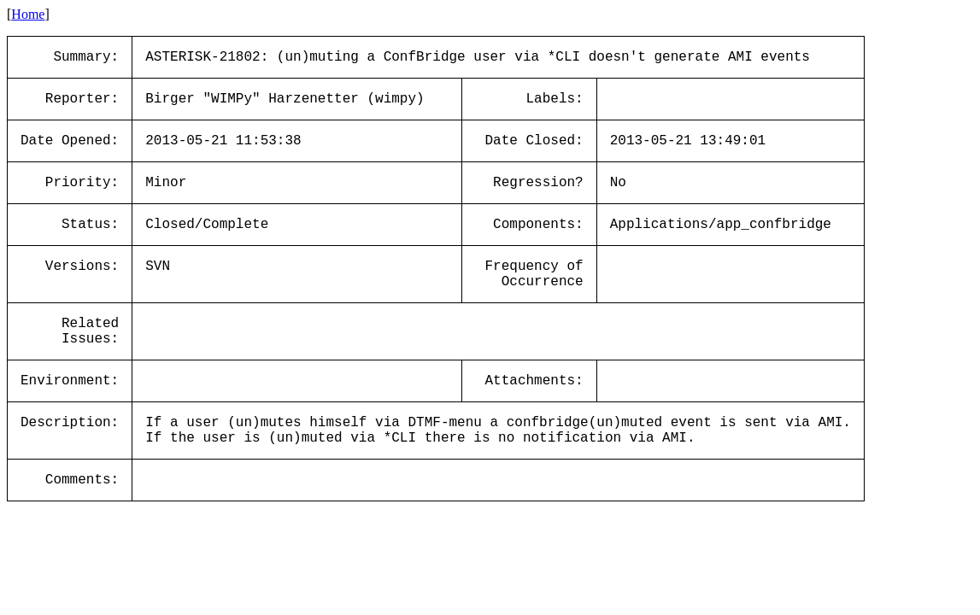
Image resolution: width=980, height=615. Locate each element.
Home (27, 14)
